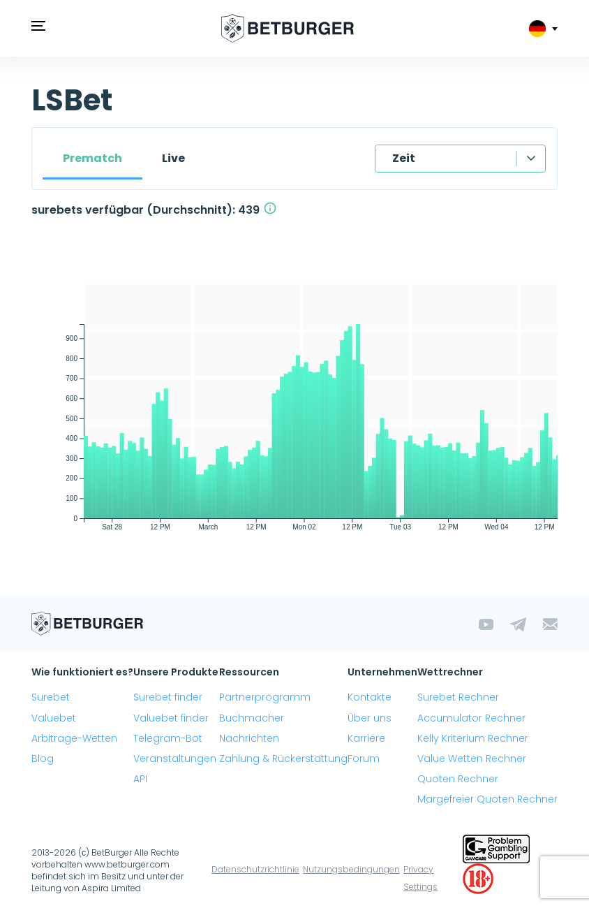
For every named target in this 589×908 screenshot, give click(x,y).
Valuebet (53, 718)
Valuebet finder (171, 718)
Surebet (50, 697)
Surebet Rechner (458, 697)
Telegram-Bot (167, 738)
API (140, 779)
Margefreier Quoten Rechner (487, 799)
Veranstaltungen (174, 759)
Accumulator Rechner (471, 718)
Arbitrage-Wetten (74, 738)
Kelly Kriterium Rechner (472, 738)
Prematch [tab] (92, 158)
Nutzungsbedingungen (351, 869)
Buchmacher (251, 718)
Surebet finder (167, 697)
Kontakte (370, 697)
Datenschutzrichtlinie (255, 869)
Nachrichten (249, 738)
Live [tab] (173, 158)
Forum (364, 759)
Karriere (366, 738)
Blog (42, 759)
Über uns (370, 718)
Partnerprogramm (265, 697)
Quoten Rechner (457, 779)
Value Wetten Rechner (471, 759)
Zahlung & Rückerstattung (283, 759)
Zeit (403, 158)
